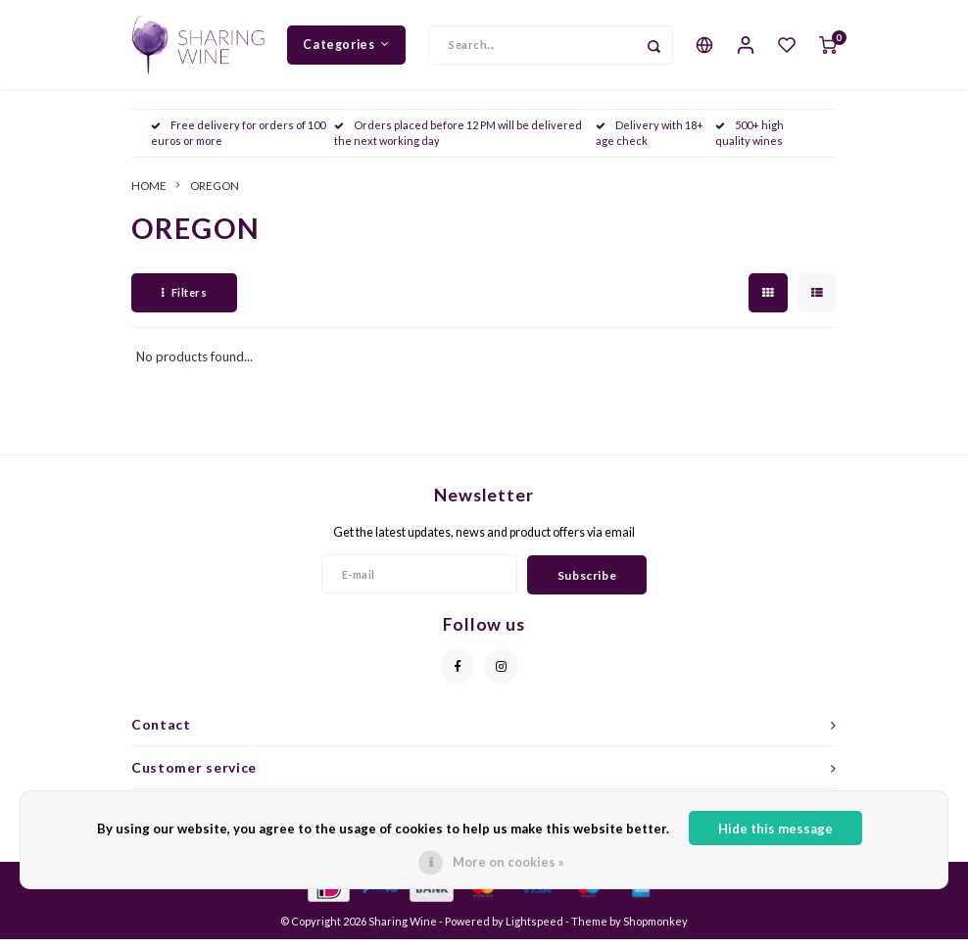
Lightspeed (534, 930)
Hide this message (775, 828)
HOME (149, 194)
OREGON (214, 194)
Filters (184, 301)
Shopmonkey (655, 930)
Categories (346, 48)
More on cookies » (508, 862)
